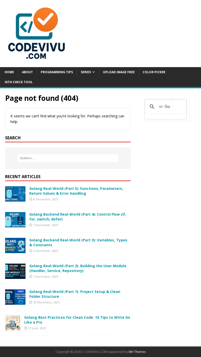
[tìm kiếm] (164, 107)
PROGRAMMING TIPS (57, 72)
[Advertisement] (166, 161)
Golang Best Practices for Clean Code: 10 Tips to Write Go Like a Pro (77, 319)
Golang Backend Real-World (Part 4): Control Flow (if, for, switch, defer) (77, 216)
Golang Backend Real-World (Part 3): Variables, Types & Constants (78, 242)
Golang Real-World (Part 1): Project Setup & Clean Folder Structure (74, 294)
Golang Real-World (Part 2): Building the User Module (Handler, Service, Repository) (77, 268)
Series (86, 72)
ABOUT (27, 72)
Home (9, 72)
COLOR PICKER (154, 72)
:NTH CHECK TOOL (18, 82)
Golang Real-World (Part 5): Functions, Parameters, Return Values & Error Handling (76, 190)
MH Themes (137, 352)
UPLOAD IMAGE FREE (119, 72)
